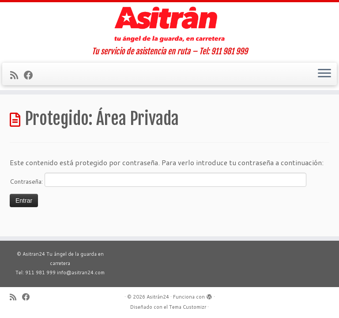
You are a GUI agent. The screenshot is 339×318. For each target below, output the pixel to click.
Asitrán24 (158, 296)
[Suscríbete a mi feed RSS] (17, 75)
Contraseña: (158, 180)
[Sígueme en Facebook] (31, 75)
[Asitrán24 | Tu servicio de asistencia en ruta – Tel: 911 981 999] (169, 24)
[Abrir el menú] (324, 74)
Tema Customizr (187, 306)
